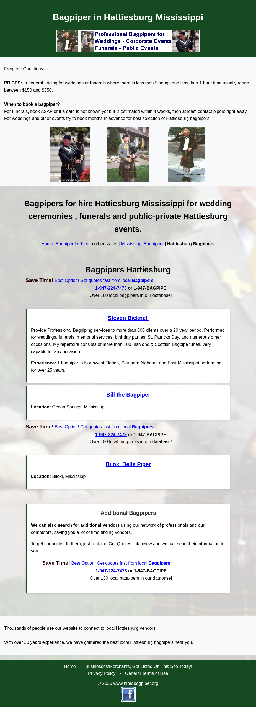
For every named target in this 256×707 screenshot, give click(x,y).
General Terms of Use (146, 673)
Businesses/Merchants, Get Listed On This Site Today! (138, 666)
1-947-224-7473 (111, 288)
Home (70, 666)
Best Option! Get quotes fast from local (89, 280)
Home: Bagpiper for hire (65, 243)
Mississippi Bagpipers (142, 243)
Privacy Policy (102, 673)
